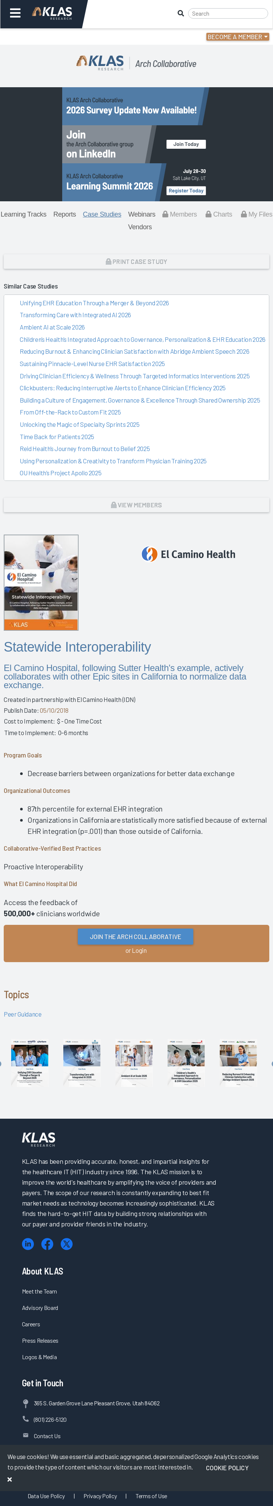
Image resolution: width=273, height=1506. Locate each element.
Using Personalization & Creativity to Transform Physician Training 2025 (113, 460)
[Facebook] (47, 1244)
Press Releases (40, 1340)
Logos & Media (39, 1356)
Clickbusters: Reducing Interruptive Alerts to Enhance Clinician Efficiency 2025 (123, 387)
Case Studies (102, 214)
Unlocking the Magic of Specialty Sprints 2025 (80, 424)
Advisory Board (40, 1307)
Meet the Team (39, 1291)
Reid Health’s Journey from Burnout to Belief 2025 (85, 448)
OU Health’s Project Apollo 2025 (60, 472)
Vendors (140, 227)
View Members (136, 504)
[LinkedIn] (28, 1244)
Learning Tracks (24, 214)
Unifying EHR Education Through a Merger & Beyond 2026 (94, 302)
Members (179, 214)
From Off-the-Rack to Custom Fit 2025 (70, 412)
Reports (64, 214)
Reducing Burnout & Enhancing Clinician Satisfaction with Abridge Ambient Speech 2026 (134, 351)
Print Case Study (136, 261)
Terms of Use (151, 1495)
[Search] (228, 13)
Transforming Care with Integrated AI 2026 (75, 314)
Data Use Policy (46, 1495)
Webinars (141, 214)
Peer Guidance (23, 1014)
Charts (219, 214)
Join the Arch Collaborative (136, 936)
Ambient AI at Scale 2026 (52, 327)
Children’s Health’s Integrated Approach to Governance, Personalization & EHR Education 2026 (143, 339)
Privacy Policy (100, 1495)
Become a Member (235, 36)
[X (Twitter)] (67, 1244)
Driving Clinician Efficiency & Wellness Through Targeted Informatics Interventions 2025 (135, 375)
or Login (136, 950)
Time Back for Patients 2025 (57, 436)
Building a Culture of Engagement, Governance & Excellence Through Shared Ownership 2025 (140, 400)
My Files (257, 214)
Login (38, 36)
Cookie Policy (227, 1467)
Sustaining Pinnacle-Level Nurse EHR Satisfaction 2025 (92, 363)
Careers (31, 1323)
